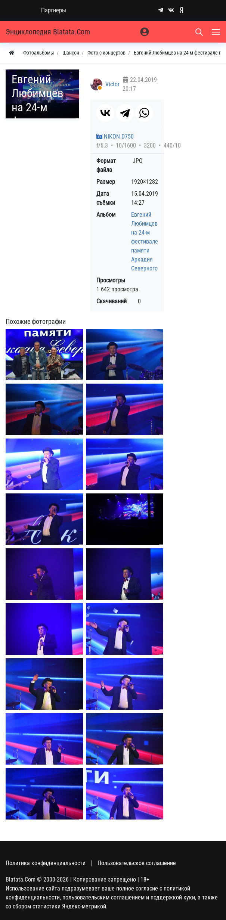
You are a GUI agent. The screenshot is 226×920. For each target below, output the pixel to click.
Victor (112, 84)
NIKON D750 (115, 136)
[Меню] (216, 32)
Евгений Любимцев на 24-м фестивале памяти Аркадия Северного (144, 241)
